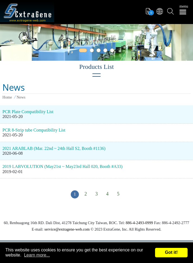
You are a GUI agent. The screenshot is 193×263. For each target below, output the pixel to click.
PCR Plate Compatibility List (27, 111)
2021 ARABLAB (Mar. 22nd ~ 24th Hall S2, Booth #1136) (53, 148)
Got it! (171, 252)
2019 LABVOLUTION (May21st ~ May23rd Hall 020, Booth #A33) (62, 166)
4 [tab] (106, 51)
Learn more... (37, 255)
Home (7, 97)
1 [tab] (82, 51)
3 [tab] (99, 51)
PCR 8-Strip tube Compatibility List (33, 130)
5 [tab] (113, 51)
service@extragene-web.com (67, 229)
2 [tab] (92, 51)
